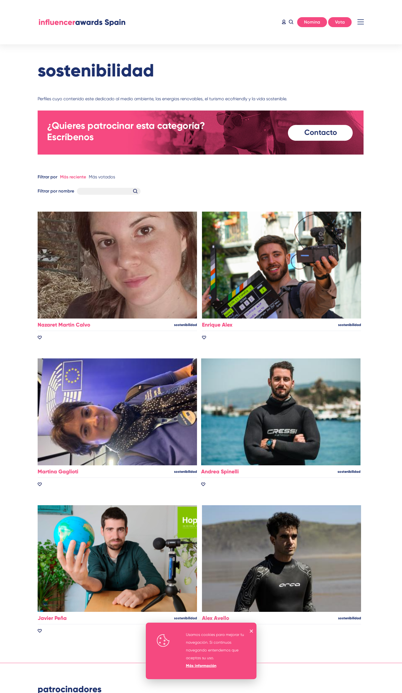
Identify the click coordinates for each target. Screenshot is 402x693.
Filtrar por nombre (56, 191)
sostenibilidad (185, 325)
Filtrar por (47, 176)
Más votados (102, 176)
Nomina (312, 22)
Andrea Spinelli (220, 471)
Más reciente (73, 176)
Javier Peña (52, 618)
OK (251, 631)
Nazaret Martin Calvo (64, 325)
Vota (340, 22)
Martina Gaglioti (58, 471)
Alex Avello (215, 618)
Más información (201, 665)
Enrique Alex (217, 325)
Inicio (82, 22)
